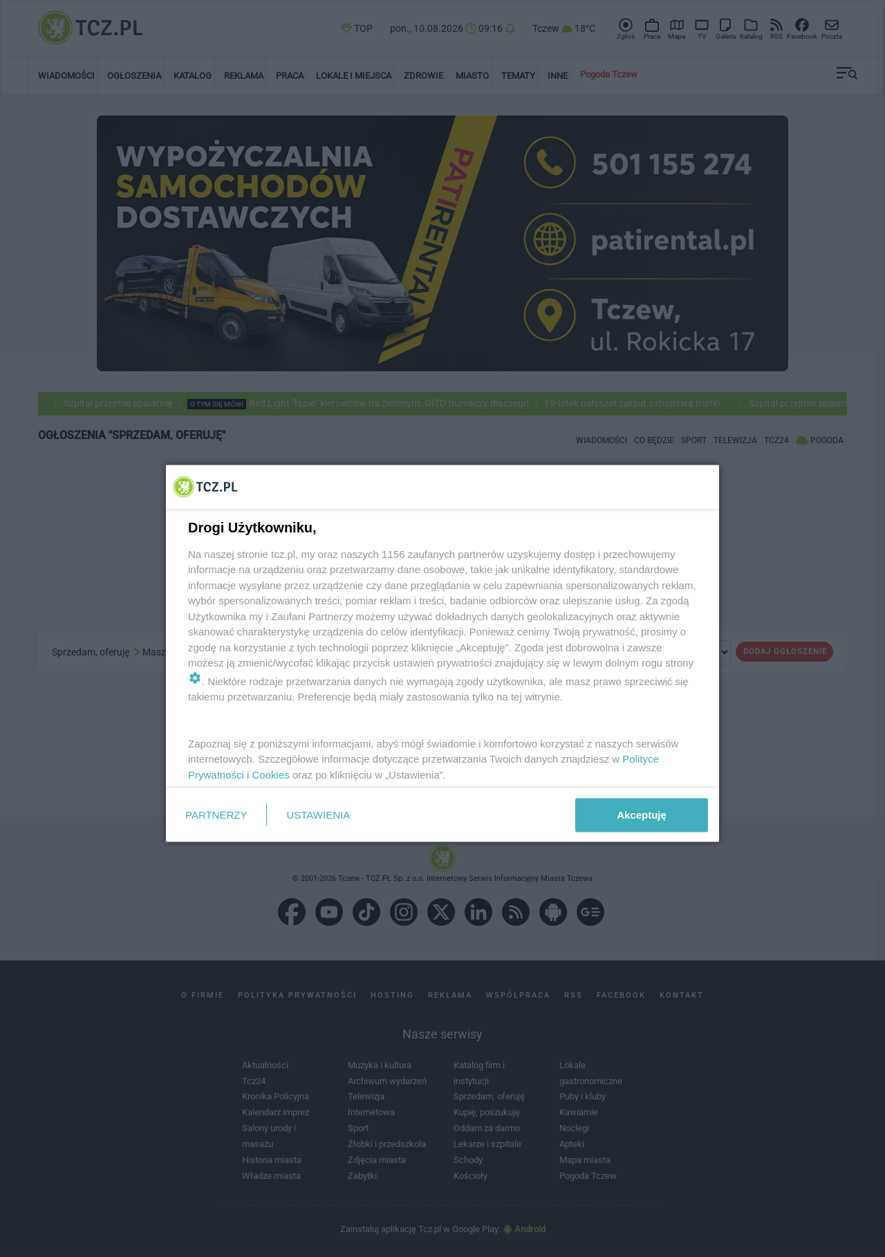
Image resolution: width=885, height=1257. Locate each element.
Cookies (271, 774)
